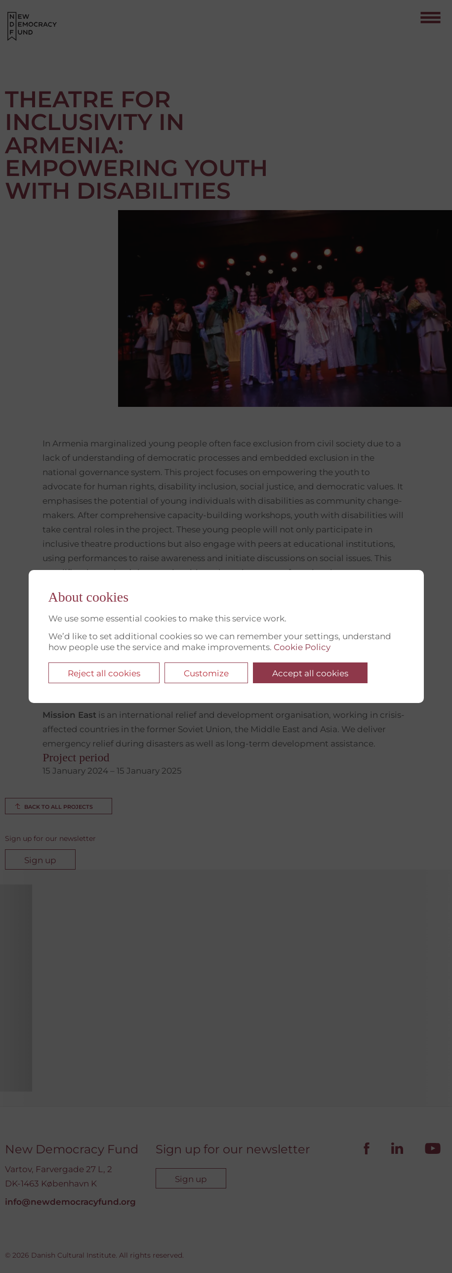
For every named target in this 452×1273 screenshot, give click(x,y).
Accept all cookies (310, 673)
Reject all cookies (104, 673)
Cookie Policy (302, 647)
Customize (206, 673)
